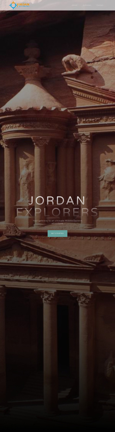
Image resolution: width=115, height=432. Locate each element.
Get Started (57, 233)
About (74, 5)
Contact (100, 5)
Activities (87, 5)
